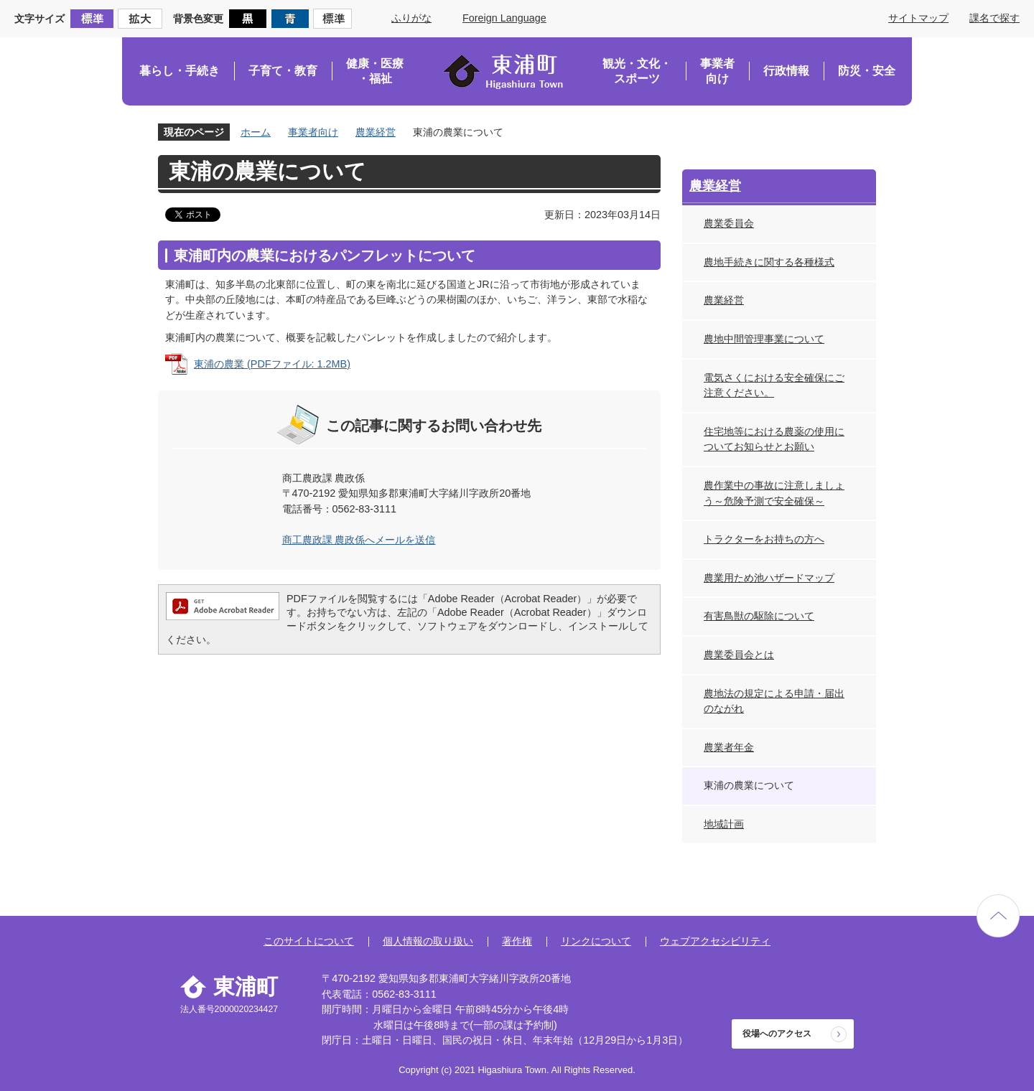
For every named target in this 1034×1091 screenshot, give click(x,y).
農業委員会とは (739, 654)
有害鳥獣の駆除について (759, 616)
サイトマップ (918, 18)
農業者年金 (729, 747)
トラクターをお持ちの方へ (764, 539)
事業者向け (717, 71)
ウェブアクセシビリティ (715, 941)
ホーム (256, 132)
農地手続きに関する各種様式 (769, 262)
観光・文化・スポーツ (636, 71)
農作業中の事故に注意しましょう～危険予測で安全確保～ (774, 493)
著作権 (517, 941)
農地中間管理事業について (764, 339)
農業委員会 (729, 223)
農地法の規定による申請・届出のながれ (774, 701)
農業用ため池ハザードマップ (769, 578)
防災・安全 (866, 71)
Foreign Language (504, 18)
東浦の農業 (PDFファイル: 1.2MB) (272, 364)
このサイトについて (309, 941)
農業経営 (375, 132)
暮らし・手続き (179, 71)
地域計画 (724, 824)
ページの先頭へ (998, 915)
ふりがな (411, 18)
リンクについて (596, 941)
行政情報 (786, 71)
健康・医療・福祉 (375, 71)
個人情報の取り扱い (428, 941)
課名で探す (994, 18)
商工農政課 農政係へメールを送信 (359, 540)
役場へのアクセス (776, 1034)
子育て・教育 (282, 71)
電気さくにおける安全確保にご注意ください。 (774, 385)
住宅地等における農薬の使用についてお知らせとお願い (774, 439)
